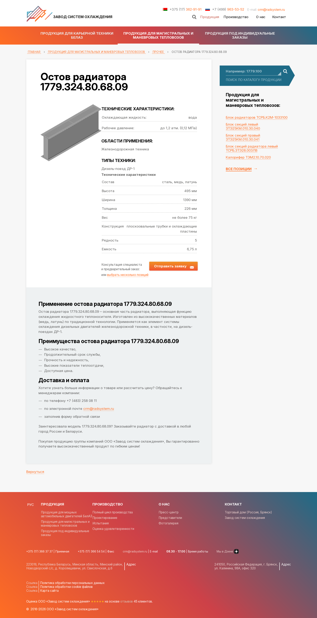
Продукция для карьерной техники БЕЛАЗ (77, 35)
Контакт (279, 17)
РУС (30, 505)
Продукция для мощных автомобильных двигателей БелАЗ (66, 514)
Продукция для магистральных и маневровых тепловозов (158, 35)
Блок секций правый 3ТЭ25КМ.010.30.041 (243, 137)
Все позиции (239, 169)
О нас (260, 17)
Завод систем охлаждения (245, 518)
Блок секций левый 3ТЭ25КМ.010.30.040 (243, 126)
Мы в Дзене (228, 551)
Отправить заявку (170, 266)
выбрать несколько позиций (127, 275)
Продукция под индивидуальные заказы (240, 35)
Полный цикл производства (112, 512)
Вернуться (35, 472)
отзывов (126, 601)
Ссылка (31, 583)
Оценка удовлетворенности (113, 529)
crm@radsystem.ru (271, 10)
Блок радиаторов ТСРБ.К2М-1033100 (256, 117)
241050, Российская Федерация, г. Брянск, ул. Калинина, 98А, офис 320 (246, 566)
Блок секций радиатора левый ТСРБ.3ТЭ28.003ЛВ (252, 148)
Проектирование (104, 518)
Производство (236, 17)
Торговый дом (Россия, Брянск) (248, 512)
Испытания (100, 523)
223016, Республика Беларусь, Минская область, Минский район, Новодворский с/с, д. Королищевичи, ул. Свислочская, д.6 (74, 566)
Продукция (209, 17)
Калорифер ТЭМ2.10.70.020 (248, 157)
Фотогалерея (168, 523)
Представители (170, 518)
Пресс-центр (169, 512)
